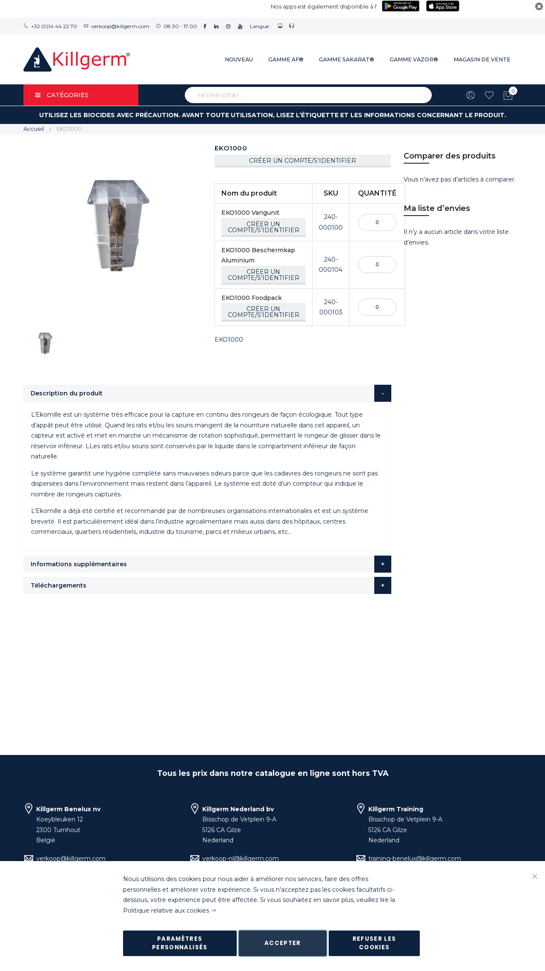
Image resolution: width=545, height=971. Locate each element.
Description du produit (67, 393)
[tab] (207, 393)
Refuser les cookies (374, 943)
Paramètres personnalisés (180, 943)
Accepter (282, 943)
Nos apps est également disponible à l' (324, 6)
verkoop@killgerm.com (120, 26)
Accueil (33, 128)
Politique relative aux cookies (166, 910)
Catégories (62, 95)
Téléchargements (58, 585)
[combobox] (308, 95)
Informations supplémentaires (79, 564)
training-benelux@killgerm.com (414, 858)
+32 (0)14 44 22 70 (54, 26)
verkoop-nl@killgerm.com (240, 858)
